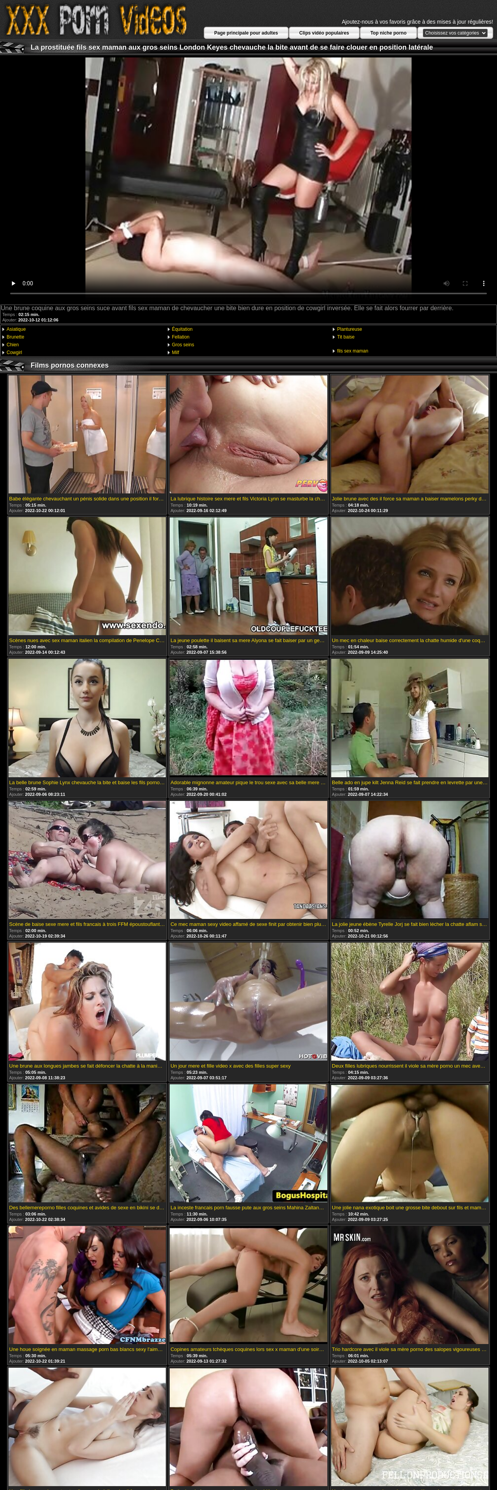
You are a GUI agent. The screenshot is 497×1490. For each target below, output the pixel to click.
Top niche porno (388, 33)
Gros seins (183, 344)
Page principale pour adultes (246, 33)
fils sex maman (352, 351)
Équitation (182, 329)
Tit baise (346, 337)
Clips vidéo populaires (324, 33)
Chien (13, 344)
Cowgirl (14, 352)
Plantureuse (349, 329)
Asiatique (16, 329)
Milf (175, 352)
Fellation (180, 337)
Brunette (15, 337)
